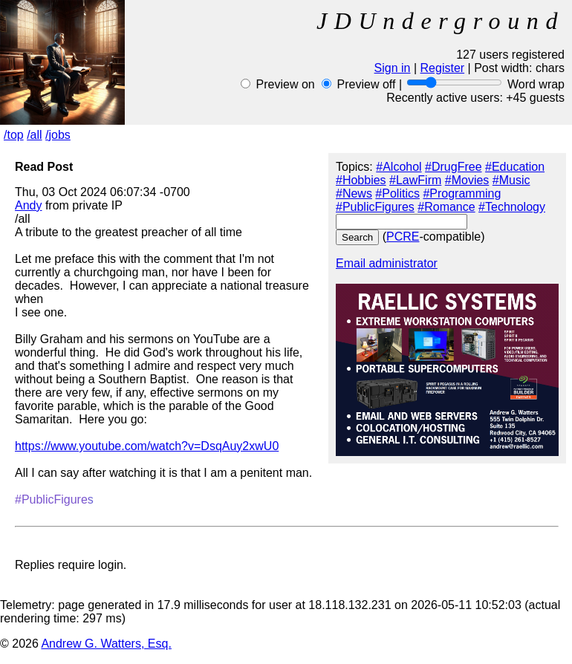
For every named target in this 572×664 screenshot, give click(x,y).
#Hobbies (361, 180)
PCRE (402, 236)
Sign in (392, 68)
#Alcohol (398, 166)
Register (442, 68)
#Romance (446, 207)
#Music (511, 180)
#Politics (397, 193)
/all (34, 134)
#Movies (467, 180)
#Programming (462, 193)
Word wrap (536, 84)
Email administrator (387, 263)
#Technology (511, 207)
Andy (28, 205)
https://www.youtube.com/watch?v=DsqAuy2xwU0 (147, 446)
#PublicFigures (375, 207)
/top (14, 134)
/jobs (58, 134)
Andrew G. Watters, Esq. (106, 643)
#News (354, 193)
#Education (515, 166)
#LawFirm (415, 180)
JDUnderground (440, 20)
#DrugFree (453, 166)
